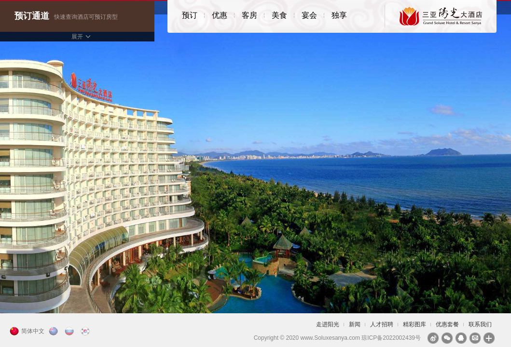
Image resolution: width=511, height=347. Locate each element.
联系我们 (480, 324)
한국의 (86, 331)
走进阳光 (327, 324)
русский (70, 331)
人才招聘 (381, 324)
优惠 (219, 15)
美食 (279, 15)
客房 (249, 15)
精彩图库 (414, 324)
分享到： (489, 338)
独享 (339, 15)
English (54, 331)
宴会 (309, 15)
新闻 (354, 324)
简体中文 (32, 331)
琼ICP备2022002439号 (391, 337)
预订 (189, 15)
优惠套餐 (447, 324)
